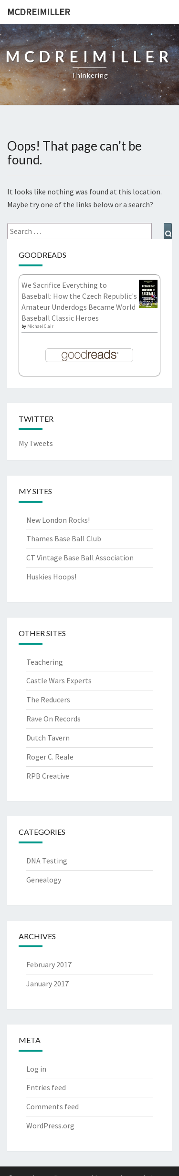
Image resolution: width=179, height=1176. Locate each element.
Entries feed (46, 1087)
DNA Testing (46, 860)
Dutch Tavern (48, 737)
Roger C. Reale (50, 756)
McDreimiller (38, 12)
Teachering (44, 662)
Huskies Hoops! (51, 576)
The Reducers (48, 699)
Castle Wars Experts (59, 680)
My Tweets (36, 443)
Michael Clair (40, 326)
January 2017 (47, 983)
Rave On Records (53, 718)
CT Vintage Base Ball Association (80, 557)
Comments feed (52, 1106)
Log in (36, 1069)
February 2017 (49, 964)
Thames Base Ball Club (63, 538)
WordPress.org (50, 1125)
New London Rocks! (58, 520)
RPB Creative (47, 776)
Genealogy (43, 879)
